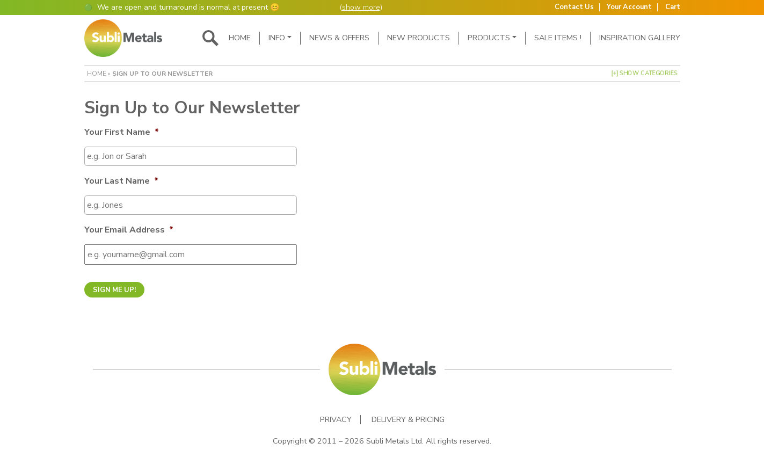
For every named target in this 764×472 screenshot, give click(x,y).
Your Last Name (121, 181)
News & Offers (339, 37)
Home (240, 37)
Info (276, 37)
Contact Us (574, 7)
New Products (418, 37)
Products (489, 37)
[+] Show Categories (644, 73)
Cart (672, 7)
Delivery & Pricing (408, 419)
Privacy (336, 419)
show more (361, 7)
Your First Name (121, 132)
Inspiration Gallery (639, 37)
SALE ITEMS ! (557, 37)
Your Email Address (128, 230)
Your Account (629, 7)
